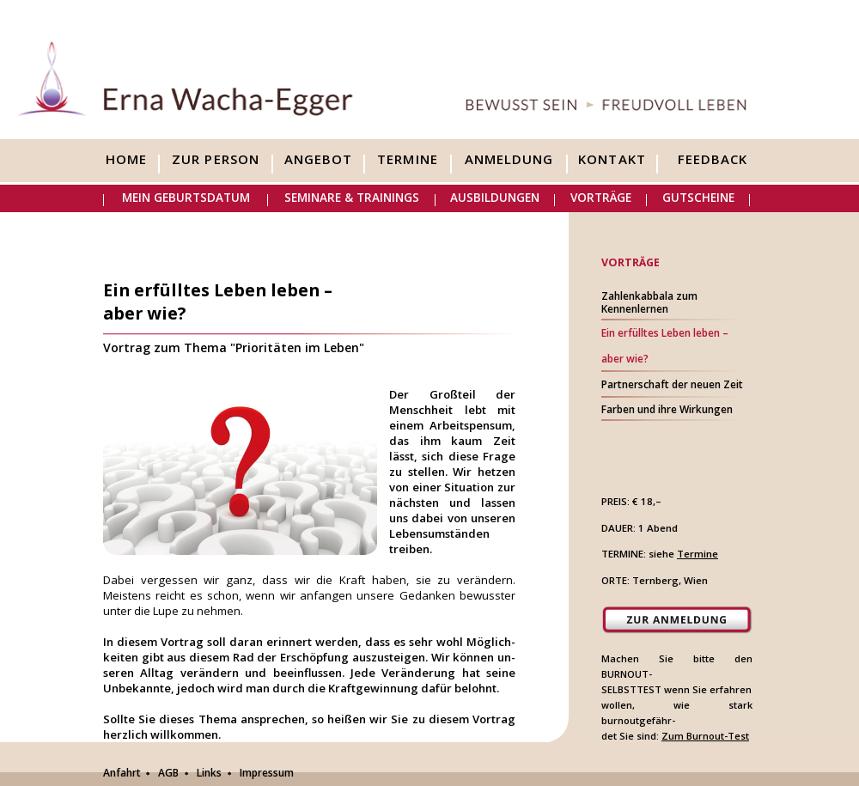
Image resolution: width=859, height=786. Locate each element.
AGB (168, 772)
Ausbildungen (494, 197)
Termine (407, 160)
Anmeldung (509, 160)
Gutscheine (698, 197)
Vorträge (600, 197)
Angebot (318, 160)
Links (209, 772)
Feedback (712, 160)
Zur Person (215, 160)
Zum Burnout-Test (705, 735)
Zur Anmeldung (676, 620)
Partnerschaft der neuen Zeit (672, 384)
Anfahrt (122, 772)
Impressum (267, 772)
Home (126, 160)
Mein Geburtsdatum (186, 197)
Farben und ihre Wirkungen (667, 409)
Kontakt (611, 160)
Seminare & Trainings (351, 197)
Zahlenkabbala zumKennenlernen (649, 302)
